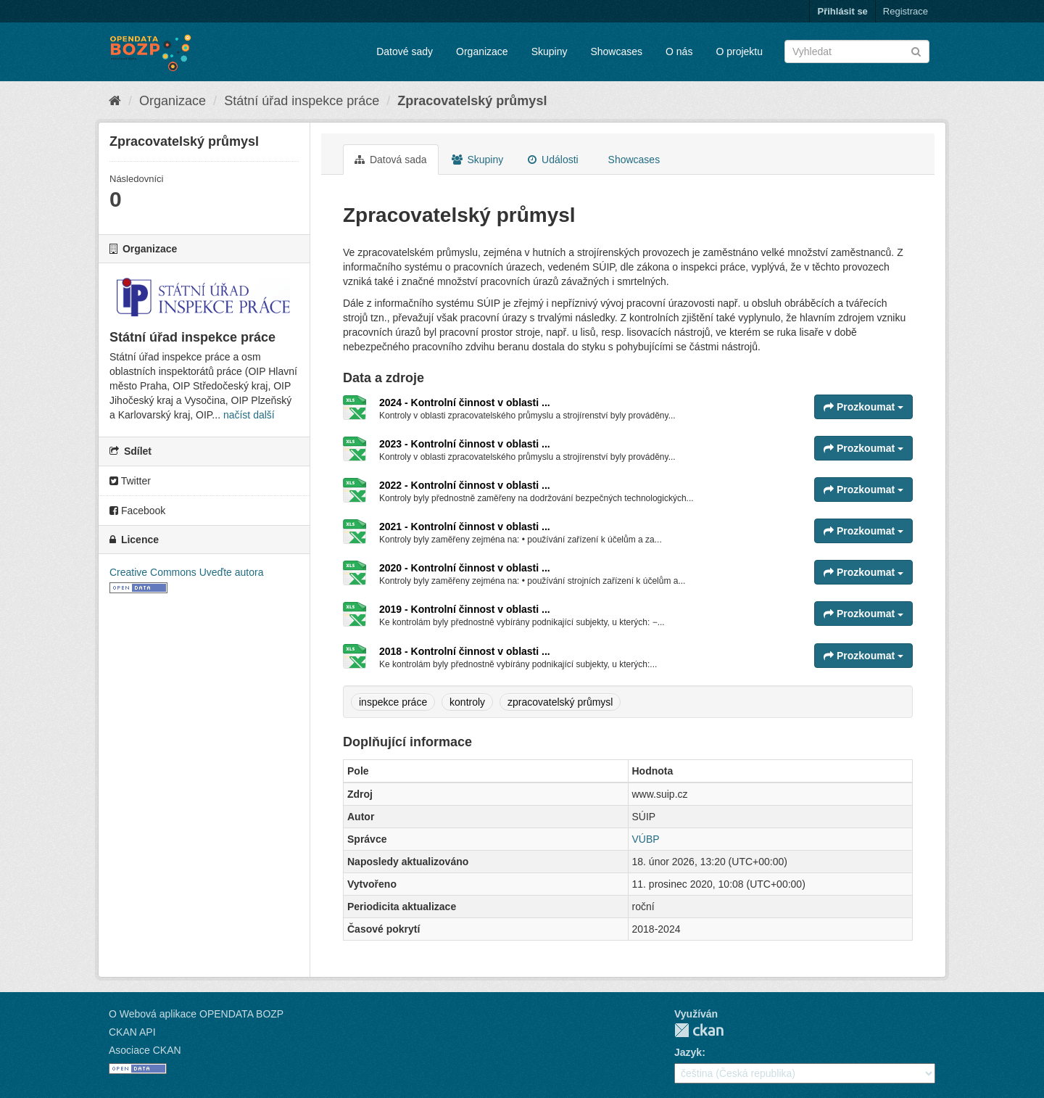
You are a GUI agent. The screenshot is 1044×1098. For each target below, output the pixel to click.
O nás (679, 51)
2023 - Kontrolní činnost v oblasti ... (464, 444)
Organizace (482, 51)
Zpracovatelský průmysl (472, 101)
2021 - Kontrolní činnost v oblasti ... (464, 526)
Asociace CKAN (145, 1050)
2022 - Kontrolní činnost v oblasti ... (464, 485)
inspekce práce (393, 702)
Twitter (130, 481)
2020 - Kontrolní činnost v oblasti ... (464, 568)
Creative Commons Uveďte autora (186, 572)
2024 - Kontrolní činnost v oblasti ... (464, 402)
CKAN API (132, 1032)
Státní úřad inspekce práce (301, 101)
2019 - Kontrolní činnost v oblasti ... (464, 609)
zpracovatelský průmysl (560, 702)
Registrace (905, 11)
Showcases (616, 51)
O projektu (739, 51)
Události (553, 159)
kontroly (467, 702)
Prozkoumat (863, 407)
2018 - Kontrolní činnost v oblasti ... (464, 651)
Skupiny (549, 51)
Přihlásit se (842, 11)
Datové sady (404, 51)
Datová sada (391, 159)
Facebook (137, 510)
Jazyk (688, 1052)
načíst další (249, 415)
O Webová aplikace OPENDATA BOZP (196, 1014)
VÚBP (646, 839)
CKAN (699, 1030)
